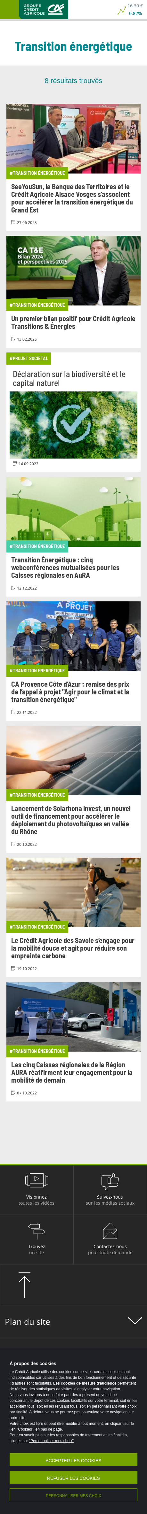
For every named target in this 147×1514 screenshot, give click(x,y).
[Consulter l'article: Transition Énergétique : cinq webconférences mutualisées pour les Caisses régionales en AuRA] (73, 537)
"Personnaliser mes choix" (51, 1441)
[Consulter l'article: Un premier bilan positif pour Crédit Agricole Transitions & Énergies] (73, 292)
